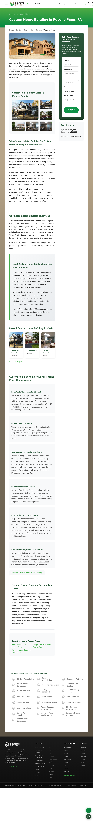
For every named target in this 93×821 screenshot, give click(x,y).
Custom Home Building (33, 30)
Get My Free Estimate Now (71, 110)
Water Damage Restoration (47, 708)
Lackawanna (67, 747)
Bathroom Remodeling (47, 679)
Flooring (37, 769)
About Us (83, 747)
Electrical (51, 771)
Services (29, 4)
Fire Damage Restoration (71, 708)
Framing (51, 777)
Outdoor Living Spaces (73, 691)
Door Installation (74, 702)
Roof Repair (47, 696)
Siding (50, 750)
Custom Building (39, 747)
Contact (77, 4)
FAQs (82, 762)
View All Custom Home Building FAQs (26, 573)
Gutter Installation (24, 708)
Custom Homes (39, 760)
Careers (69, 4)
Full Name (67, 60)
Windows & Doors (54, 759)
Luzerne (66, 750)
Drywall (51, 774)
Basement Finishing (75, 679)
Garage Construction (47, 691)
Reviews (53, 4)
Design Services (39, 766)
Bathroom (37, 772)
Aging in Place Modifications (47, 714)
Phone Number (68, 78)
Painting (51, 768)
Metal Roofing (73, 696)
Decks (36, 775)
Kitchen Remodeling (25, 679)
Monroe (66, 753)
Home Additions (24, 691)
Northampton (67, 759)
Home (11, 30)
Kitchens (51, 747)
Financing (62, 4)
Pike (65, 765)
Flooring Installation (50, 685)
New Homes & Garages (39, 751)
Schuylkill (66, 772)
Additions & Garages (40, 763)
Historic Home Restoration (22, 720)
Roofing (51, 762)
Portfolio (38, 4)
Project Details (68, 95)
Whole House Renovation (22, 685)
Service (66, 87)
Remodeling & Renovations (39, 756)
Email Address (68, 69)
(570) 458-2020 (11, 766)
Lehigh (66, 762)
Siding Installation (24, 702)
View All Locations (69, 775)
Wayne (66, 768)
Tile (50, 753)
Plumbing (51, 765)
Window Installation (50, 702)
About (46, 4)
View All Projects (16, 362)
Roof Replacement (25, 696)
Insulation (51, 756)
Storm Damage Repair (23, 714)
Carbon (66, 756)
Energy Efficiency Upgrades (73, 714)
